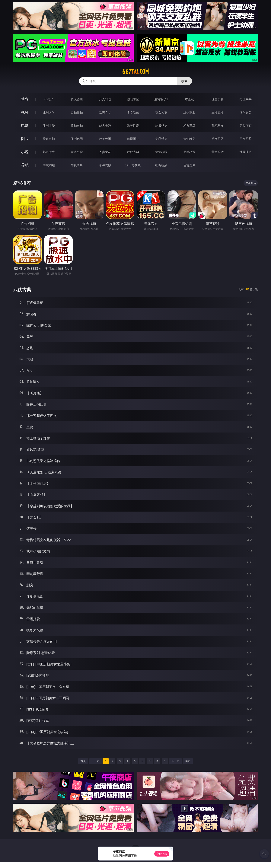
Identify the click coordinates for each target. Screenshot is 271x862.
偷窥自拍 (49, 139)
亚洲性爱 (49, 125)
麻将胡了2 (161, 99)
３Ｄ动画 (133, 112)
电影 (25, 125)
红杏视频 (161, 165)
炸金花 (189, 99)
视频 (25, 112)
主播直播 (218, 112)
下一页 (175, 761)
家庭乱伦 (77, 152)
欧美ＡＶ (105, 112)
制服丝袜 (161, 125)
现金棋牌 (218, 99)
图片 (25, 138)
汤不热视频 (133, 165)
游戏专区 (133, 99)
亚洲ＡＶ (49, 112)
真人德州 (77, 99)
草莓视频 (105, 165)
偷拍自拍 (77, 125)
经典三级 (189, 125)
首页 (83, 761)
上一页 (96, 761)
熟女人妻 (161, 112)
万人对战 (105, 99)
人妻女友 (105, 152)
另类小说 (189, 152)
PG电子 (49, 99)
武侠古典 (133, 152)
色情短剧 (189, 165)
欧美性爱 (133, 125)
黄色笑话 (218, 152)
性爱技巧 (246, 152)
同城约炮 (49, 165)
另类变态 (246, 125)
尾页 (187, 761)
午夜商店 (77, 165)
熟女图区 (218, 139)
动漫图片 (133, 139)
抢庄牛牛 (246, 99)
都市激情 (49, 152)
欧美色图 (105, 139)
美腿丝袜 (161, 139)
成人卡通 (105, 125)
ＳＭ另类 (246, 112)
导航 (25, 165)
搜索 (184, 81)
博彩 (25, 99)
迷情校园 (161, 152)
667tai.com (135, 71)
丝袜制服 (189, 112)
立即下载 (162, 853)
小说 (25, 151)
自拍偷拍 (77, 112)
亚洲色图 (77, 139)
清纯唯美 (189, 139)
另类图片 (246, 139)
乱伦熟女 (218, 125)
